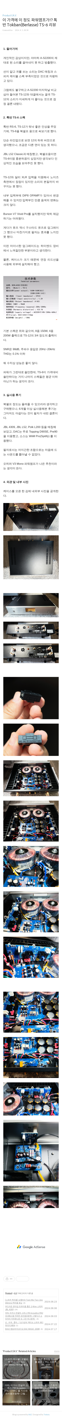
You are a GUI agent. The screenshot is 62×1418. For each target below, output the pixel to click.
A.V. (15, 1293)
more (57, 1351)
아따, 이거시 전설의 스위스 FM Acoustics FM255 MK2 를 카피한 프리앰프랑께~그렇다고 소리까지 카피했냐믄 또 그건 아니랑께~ (24, 1316)
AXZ (30, 1414)
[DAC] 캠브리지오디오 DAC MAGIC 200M (22, 1329)
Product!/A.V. (9, 15)
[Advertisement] (31, 1246)
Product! (8, 1293)
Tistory (47, 1414)
